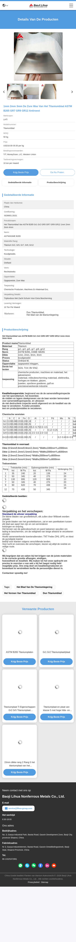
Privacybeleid (33, 882)
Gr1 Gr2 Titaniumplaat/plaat (56, 652)
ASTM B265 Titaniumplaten (19, 652)
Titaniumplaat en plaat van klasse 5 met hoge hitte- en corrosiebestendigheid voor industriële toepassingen (56, 709)
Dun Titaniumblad (52, 593)
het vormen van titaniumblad (19, 593)
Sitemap (44, 882)
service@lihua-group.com (18, 808)
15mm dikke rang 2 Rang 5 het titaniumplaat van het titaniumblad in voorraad (19, 764)
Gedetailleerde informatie (19, 182)
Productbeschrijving (56, 182)
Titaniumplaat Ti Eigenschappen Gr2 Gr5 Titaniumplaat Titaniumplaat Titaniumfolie (19, 709)
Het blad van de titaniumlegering (34, 587)
